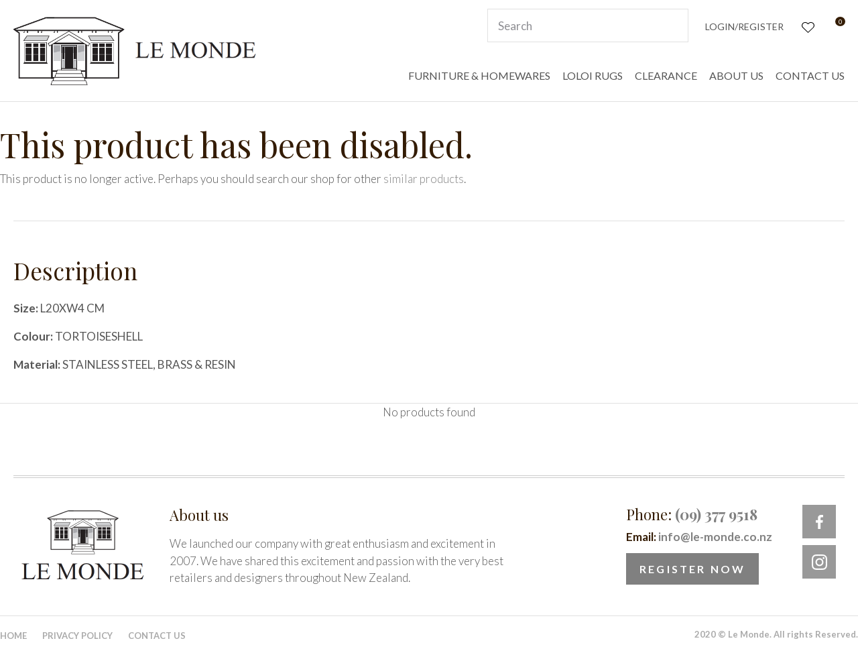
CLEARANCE (666, 75)
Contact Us (157, 635)
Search (672, 25)
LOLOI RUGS (592, 75)
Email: (699, 537)
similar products (423, 179)
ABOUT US (736, 75)
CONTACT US (810, 75)
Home (13, 635)
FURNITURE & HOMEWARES (479, 75)
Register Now (692, 568)
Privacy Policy (77, 635)
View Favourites (806, 25)
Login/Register (744, 26)
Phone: (691, 514)
